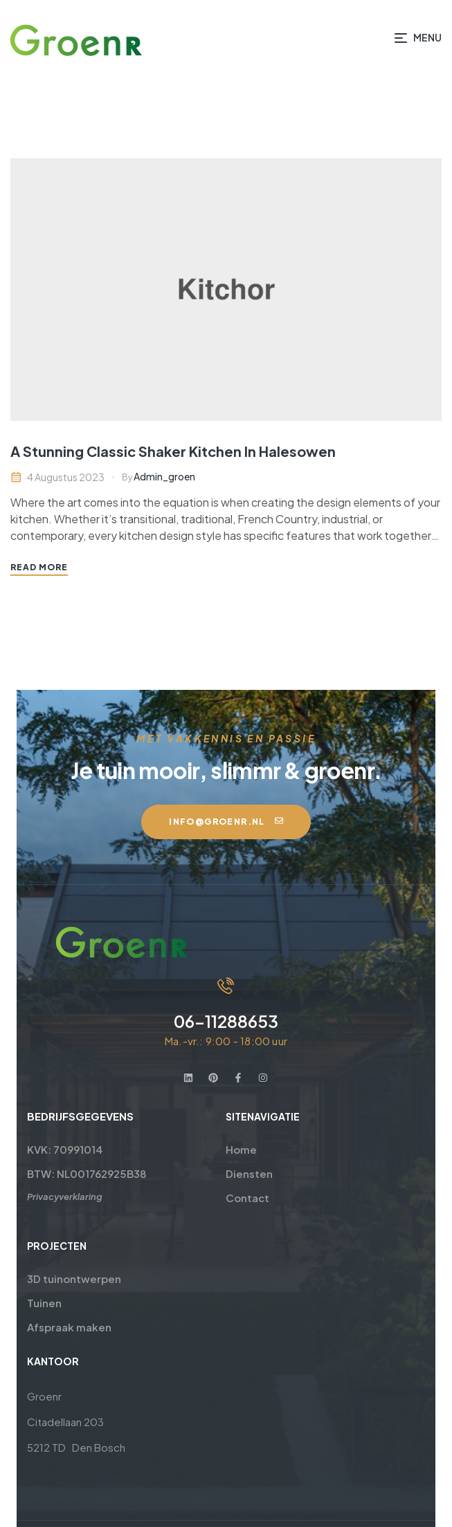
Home (241, 1149)
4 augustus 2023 (66, 477)
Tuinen (27, 1302)
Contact (248, 1197)
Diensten (249, 1173)
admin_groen (164, 476)
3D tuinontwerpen (57, 1278)
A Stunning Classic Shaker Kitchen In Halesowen (173, 451)
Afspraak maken (52, 1326)
